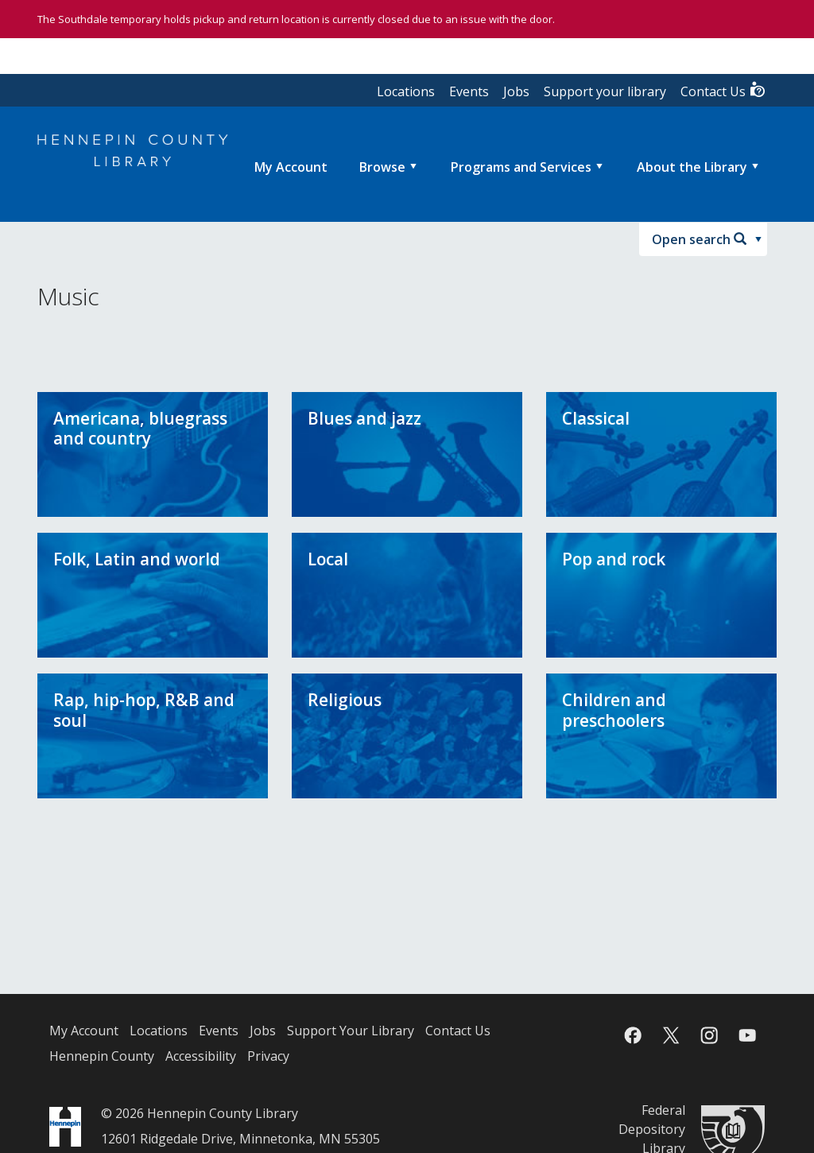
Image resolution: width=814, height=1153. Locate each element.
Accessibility (200, 1056)
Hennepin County (101, 1056)
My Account (83, 1030)
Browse (382, 167)
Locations (406, 91)
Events (469, 91)
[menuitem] (290, 167)
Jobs (516, 91)
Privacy (268, 1056)
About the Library (692, 167)
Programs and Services (521, 167)
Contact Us (723, 90)
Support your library (605, 91)
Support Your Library (350, 1030)
